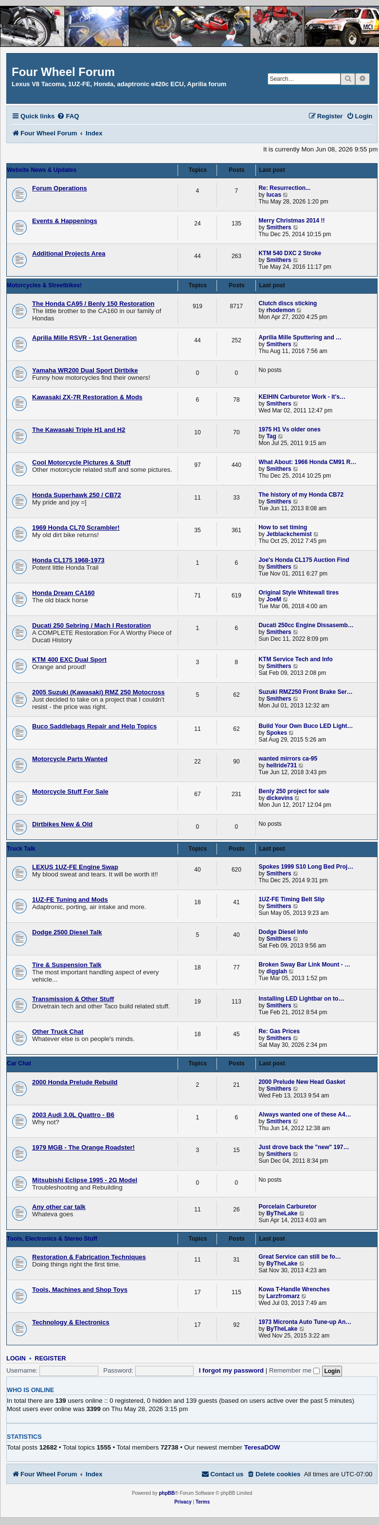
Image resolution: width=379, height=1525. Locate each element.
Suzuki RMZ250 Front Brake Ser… (305, 691)
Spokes (276, 732)
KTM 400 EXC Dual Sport (69, 659)
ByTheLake (281, 1213)
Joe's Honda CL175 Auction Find (303, 560)
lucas (273, 194)
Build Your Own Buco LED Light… (305, 726)
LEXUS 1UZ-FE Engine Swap (75, 867)
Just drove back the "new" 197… (303, 1147)
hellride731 (281, 765)
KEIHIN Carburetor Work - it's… (301, 396)
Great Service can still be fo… (299, 1256)
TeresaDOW (262, 1447)
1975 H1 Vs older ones (289, 429)
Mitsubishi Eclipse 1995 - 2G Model (84, 1180)
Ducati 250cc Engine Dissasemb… (305, 625)
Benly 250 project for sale (293, 791)
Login (16, 1358)
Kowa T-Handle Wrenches (293, 1289)
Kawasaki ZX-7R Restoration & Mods (87, 397)
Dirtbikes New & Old (62, 824)
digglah (276, 971)
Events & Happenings (64, 220)
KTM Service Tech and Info (295, 659)
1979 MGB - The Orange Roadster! (83, 1147)
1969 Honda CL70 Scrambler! (76, 527)
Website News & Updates (41, 170)
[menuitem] (68, 116)
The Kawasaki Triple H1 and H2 (78, 429)
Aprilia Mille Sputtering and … (300, 337)
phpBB (167, 1493)
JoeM (273, 599)
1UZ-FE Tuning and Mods (70, 899)
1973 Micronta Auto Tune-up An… (304, 1322)
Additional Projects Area (69, 253)
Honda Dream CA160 (63, 592)
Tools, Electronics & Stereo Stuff (52, 1238)
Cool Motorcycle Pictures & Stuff (81, 462)
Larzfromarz (283, 1296)
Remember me (294, 1370)
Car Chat (19, 1063)
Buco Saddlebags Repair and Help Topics (94, 726)
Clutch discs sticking (287, 303)
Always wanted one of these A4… (304, 1114)
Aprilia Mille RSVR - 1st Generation (84, 337)
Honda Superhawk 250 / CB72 (76, 495)
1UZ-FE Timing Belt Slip (291, 899)
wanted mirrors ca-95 (287, 758)
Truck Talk (21, 848)
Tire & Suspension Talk (67, 964)
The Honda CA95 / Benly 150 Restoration (93, 303)
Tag (271, 436)
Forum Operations (59, 188)
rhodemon (280, 310)
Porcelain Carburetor (287, 1206)
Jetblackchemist (288, 534)
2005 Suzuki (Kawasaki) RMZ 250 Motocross (98, 692)
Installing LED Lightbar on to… (301, 998)
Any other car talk (59, 1206)
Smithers (278, 227)
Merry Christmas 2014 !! (291, 220)
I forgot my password (231, 1370)
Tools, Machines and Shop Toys (79, 1289)
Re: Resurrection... (284, 188)
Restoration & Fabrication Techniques (89, 1257)
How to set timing (282, 527)
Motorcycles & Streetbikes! (44, 285)
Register (50, 1358)
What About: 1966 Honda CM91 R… (307, 462)
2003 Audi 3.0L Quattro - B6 (73, 1114)
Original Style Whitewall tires (298, 592)
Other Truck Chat (57, 1031)
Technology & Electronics (70, 1322)
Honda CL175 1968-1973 (68, 560)
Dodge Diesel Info (282, 932)
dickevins (279, 798)
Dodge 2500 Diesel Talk (67, 932)
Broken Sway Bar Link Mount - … (304, 964)
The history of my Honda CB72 (300, 494)
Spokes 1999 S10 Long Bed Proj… (305, 866)
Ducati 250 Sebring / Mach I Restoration (91, 625)
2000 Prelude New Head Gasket (301, 1082)
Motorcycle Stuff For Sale (70, 791)
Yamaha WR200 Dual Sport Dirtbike (85, 370)
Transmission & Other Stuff (73, 999)
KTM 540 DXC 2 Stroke (289, 253)
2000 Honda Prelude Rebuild (75, 1082)
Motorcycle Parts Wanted (70, 758)
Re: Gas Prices (279, 1031)
